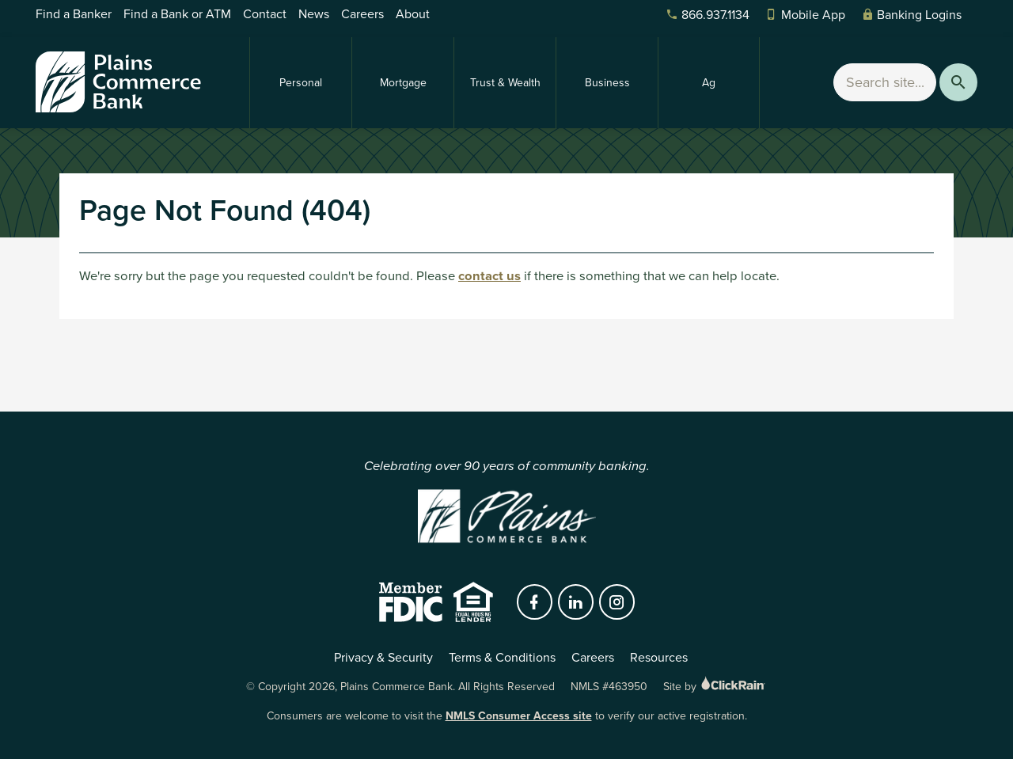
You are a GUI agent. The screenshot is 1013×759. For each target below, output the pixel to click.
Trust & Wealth (505, 82)
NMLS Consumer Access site (519, 716)
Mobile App (805, 15)
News (313, 14)
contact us (489, 276)
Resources (659, 657)
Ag (708, 82)
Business (607, 82)
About (413, 14)
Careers (362, 14)
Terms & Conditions (502, 657)
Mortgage (403, 82)
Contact (264, 14)
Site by (715, 686)
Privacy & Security (383, 657)
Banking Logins (911, 15)
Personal (300, 82)
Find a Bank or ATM (177, 14)
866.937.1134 (707, 15)
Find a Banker (74, 14)
